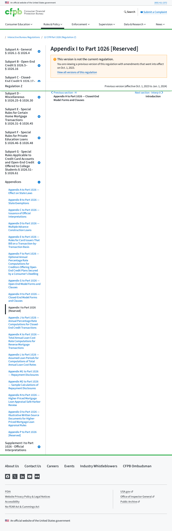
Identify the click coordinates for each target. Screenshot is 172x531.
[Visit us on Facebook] (7, 476)
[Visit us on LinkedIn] (22, 476)
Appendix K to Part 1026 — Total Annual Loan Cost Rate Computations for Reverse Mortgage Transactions (23, 341)
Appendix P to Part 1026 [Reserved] (22, 433)
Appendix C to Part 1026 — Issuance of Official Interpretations (23, 213)
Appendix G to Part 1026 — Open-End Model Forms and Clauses (24, 284)
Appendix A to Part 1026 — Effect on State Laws (23, 191)
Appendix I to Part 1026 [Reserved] (22, 309)
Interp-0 (148, 93)
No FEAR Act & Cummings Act (22, 507)
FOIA (8, 492)
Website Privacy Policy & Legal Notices (27, 497)
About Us (12, 466)
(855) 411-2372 (160, 2)
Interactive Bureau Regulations (24, 37)
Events (69, 466)
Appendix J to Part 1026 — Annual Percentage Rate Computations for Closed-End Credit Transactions (23, 323)
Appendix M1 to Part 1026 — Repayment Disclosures (23, 373)
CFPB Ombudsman (137, 466)
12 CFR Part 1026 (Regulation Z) (60, 37)
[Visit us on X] (14, 476)
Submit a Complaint (153, 12)
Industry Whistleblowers (98, 466)
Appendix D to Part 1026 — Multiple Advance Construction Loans (23, 226)
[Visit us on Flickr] (37, 476)
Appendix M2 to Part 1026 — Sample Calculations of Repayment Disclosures (23, 385)
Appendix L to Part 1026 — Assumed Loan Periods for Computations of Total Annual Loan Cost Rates (23, 360)
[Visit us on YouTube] (29, 476)
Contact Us (33, 466)
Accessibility (12, 502)
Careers (53, 466)
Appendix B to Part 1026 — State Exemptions (23, 201)
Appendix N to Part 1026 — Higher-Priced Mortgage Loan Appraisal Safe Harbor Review (24, 400)
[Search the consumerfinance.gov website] (129, 12)
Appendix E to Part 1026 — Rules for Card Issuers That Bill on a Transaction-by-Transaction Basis (24, 242)
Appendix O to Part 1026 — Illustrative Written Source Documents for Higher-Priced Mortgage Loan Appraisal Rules (24, 418)
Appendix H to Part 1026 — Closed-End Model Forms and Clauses (24, 297)
